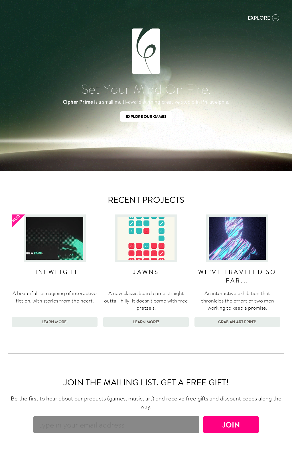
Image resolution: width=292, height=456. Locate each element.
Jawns (146, 272)
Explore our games (146, 116)
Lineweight (54, 272)
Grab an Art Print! (237, 321)
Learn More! (55, 321)
